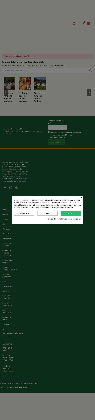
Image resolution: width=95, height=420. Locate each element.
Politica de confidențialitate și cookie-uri (64, 219)
